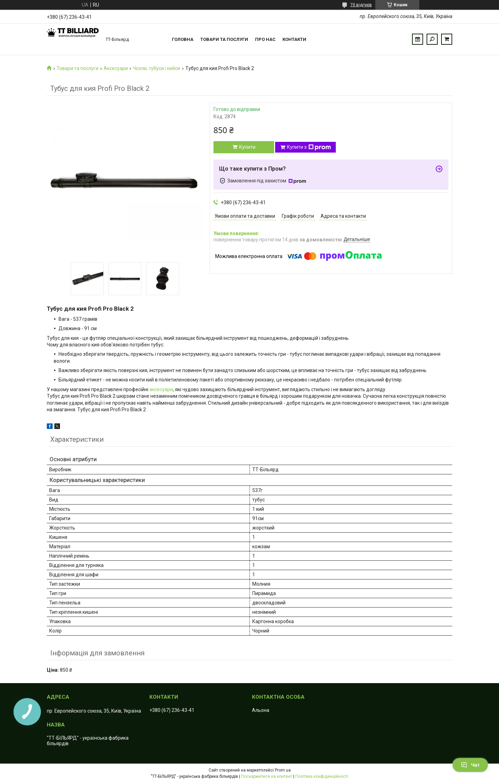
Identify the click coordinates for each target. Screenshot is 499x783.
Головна (182, 39)
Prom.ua (283, 770)
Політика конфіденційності (321, 776)
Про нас (265, 39)
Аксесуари (116, 68)
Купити (247, 147)
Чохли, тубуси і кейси (156, 68)
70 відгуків (361, 4)
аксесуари (161, 389)
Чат (470, 765)
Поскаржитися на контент (266, 776)
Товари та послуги (224, 39)
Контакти (294, 39)
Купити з (309, 147)
